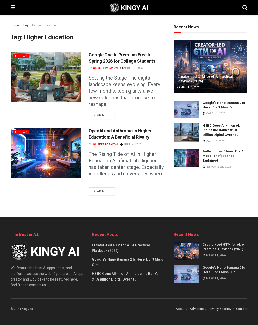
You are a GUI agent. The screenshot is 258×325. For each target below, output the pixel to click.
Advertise (197, 309)
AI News (21, 56)
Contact (241, 309)
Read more (104, 114)
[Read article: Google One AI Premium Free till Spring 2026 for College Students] (46, 77)
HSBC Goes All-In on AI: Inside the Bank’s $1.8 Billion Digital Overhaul (221, 130)
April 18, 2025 (131, 68)
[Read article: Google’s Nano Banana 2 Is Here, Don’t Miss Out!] (186, 110)
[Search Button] (244, 7)
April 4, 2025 (130, 144)
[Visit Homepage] (129, 8)
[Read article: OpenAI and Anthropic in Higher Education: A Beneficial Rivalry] (46, 153)
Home (15, 25)
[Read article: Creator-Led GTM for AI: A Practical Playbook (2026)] (210, 66)
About (180, 309)
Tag (25, 25)
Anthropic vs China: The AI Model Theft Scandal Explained (224, 155)
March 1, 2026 (188, 87)
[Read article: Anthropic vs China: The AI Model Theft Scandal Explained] (186, 158)
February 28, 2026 (217, 166)
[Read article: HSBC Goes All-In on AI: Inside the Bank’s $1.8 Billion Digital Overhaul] (186, 132)
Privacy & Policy (220, 309)
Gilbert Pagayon (105, 68)
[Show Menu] (13, 7)
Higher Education (44, 25)
